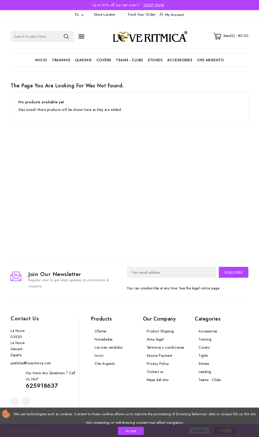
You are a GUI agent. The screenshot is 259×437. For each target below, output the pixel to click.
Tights (203, 355)
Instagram (26, 401)
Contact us (25, 318)
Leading (83, 60)
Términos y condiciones (165, 347)
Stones (155, 60)
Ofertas (100, 331)
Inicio (41, 60)
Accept (130, 430)
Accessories (179, 60)
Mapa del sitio (158, 379)
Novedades (104, 339)
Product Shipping (160, 331)
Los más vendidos (108, 347)
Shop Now (153, 5)
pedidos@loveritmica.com (31, 363)
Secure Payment (159, 355)
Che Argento (210, 60)
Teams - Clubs (129, 60)
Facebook (15, 401)
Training (61, 60)
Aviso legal (155, 339)
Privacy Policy (158, 363)
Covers (103, 60)
